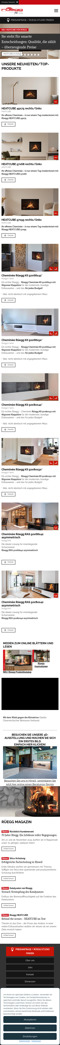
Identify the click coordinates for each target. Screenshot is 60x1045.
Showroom (30, 981)
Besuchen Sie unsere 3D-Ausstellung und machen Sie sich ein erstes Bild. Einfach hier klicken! (30, 739)
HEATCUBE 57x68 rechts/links (22, 164)
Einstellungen (30, 1036)
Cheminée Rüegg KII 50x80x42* (22, 404)
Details (8, 124)
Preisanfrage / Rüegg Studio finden (30, 20)
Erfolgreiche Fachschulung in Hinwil (22, 862)
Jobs (30, 967)
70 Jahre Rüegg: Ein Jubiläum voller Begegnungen (29, 835)
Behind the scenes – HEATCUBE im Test (24, 918)
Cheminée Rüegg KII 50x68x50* (22, 340)
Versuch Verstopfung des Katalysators (23, 892)
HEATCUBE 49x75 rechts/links (22, 108)
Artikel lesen (8, 849)
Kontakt (30, 974)
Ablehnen (30, 1028)
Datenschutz (24, 1041)
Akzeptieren (30, 1019)
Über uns (30, 960)
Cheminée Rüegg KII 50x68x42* (22, 275)
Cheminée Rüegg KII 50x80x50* (22, 469)
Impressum (36, 1041)
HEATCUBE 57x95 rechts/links (22, 219)
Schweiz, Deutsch (8, 2)
